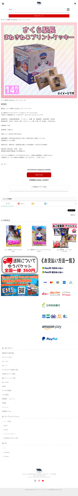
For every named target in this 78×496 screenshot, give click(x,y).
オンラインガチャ (7, 357)
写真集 (4, 403)
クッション (5, 407)
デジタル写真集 (6, 390)
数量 (2, 164)
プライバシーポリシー (10, 434)
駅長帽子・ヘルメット (8, 399)
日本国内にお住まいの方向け (39, 180)
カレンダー (5, 361)
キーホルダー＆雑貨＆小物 (10, 369)
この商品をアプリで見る (39, 187)
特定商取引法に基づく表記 (11, 438)
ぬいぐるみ (5, 382)
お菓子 (4, 386)
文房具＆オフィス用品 (8, 374)
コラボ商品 (5, 394)
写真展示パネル (6, 411)
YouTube (6, 456)
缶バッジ (4, 365)
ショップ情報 (7, 421)
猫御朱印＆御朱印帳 (8, 353)
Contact (6, 429)
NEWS (6, 425)
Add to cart (39, 175)
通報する (73, 215)
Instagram (6, 452)
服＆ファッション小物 (8, 378)
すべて (8, 203)
